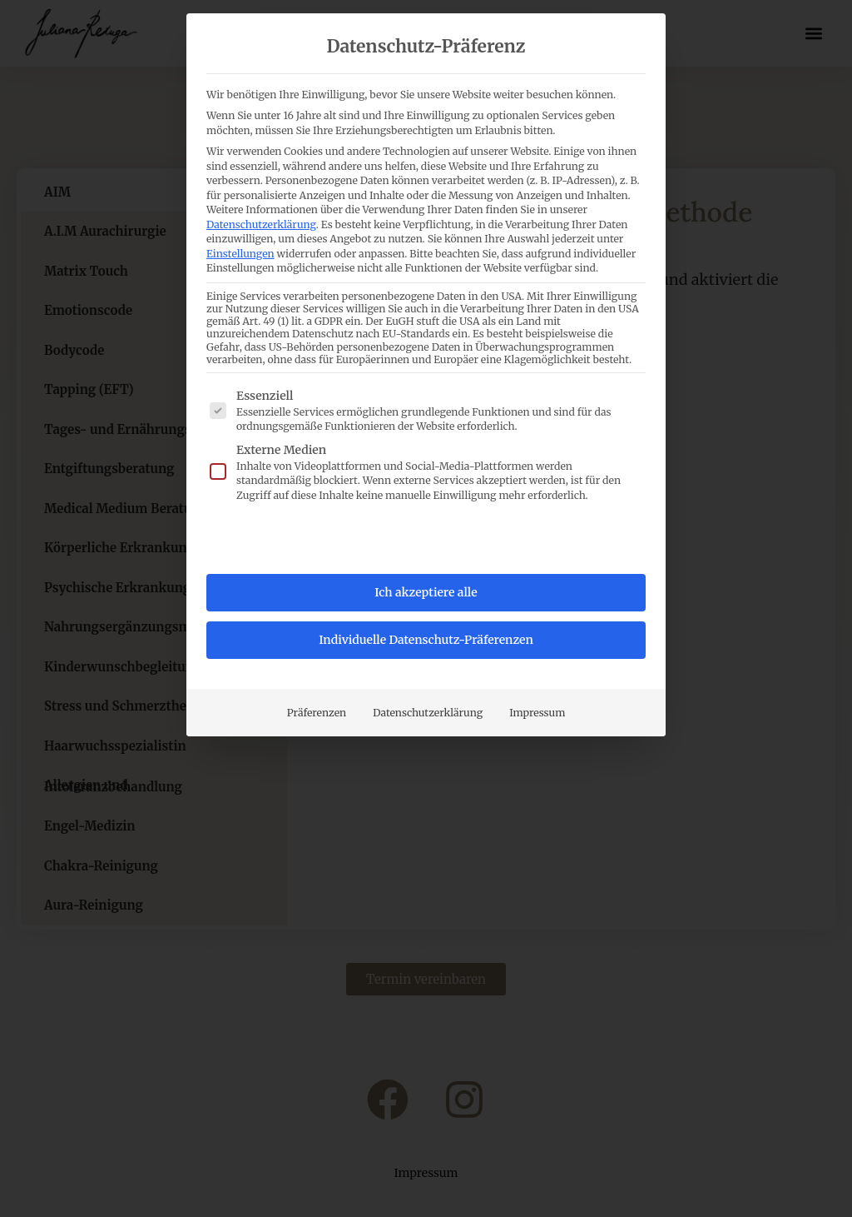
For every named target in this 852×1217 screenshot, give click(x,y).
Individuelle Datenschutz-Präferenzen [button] (426, 639)
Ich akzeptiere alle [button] (425, 592)
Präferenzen (317, 712)
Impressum (537, 712)
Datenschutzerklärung (261, 224)
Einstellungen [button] (240, 253)
